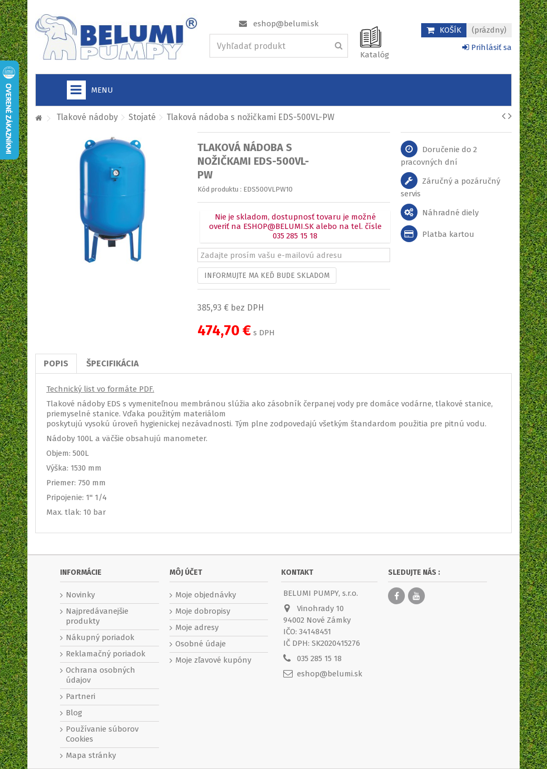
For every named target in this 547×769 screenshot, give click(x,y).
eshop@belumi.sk (286, 23)
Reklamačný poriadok (105, 653)
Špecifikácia (112, 363)
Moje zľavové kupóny (213, 660)
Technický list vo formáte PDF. (100, 389)
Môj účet (186, 572)
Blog (74, 712)
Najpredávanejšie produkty (97, 616)
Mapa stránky (91, 755)
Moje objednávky (205, 595)
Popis (56, 363)
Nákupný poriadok (100, 637)
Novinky (80, 595)
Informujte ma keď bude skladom (267, 275)
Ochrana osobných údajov (100, 675)
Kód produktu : (219, 189)
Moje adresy (196, 627)
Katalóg (374, 54)
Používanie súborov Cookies (102, 734)
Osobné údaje (200, 643)
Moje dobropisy (202, 611)
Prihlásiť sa (487, 47)
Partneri (80, 696)
